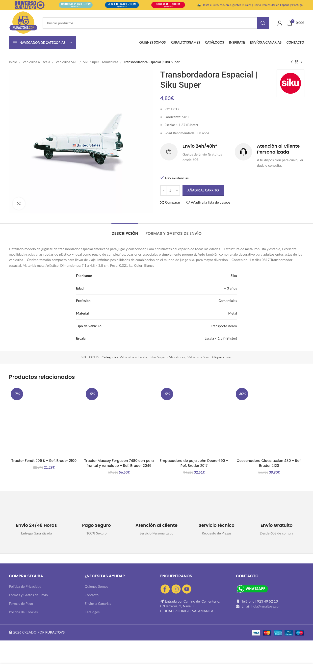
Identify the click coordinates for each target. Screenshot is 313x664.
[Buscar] (155, 23)
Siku (234, 275)
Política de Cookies (23, 612)
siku (229, 357)
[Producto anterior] (291, 61)
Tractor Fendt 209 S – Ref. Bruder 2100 (44, 460)
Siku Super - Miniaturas (100, 62)
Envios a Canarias (98, 603)
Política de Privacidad (25, 586)
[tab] (124, 231)
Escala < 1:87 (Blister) (221, 338)
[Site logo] (23, 22)
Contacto (92, 595)
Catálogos (92, 612)
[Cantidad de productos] (170, 190)
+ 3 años (230, 288)
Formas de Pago (21, 603)
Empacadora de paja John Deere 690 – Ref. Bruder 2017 (194, 463)
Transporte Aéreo (224, 326)
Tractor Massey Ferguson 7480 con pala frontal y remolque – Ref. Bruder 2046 (119, 463)
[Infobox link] (195, 153)
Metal (232, 313)
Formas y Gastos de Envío (28, 595)
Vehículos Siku (67, 62)
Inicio (13, 62)
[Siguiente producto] (301, 61)
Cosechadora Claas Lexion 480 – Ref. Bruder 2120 (269, 463)
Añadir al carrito (203, 190)
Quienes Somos (96, 586)
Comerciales (227, 300)
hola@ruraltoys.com (266, 606)
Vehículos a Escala (36, 62)
